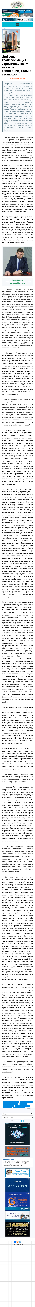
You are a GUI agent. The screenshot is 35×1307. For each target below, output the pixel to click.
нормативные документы (11, 1104)
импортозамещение (27, 1101)
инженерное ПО (9, 1106)
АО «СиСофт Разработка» (23, 1106)
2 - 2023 (4, 28)
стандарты (24, 1104)
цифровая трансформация (11, 1101)
